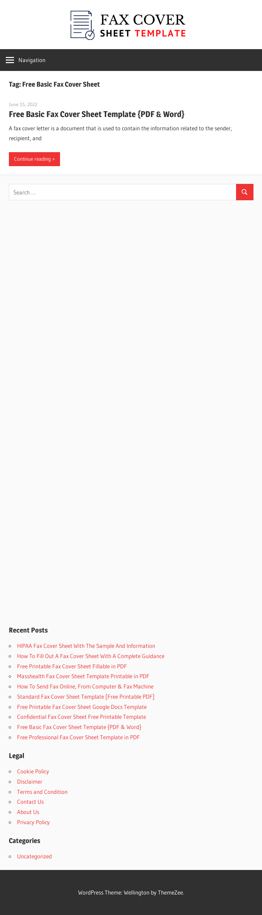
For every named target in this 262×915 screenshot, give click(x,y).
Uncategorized (34, 856)
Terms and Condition (42, 791)
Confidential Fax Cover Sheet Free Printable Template (81, 716)
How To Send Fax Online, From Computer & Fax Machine (85, 686)
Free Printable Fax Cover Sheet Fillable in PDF (72, 666)
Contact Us (30, 801)
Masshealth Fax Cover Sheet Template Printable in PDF (83, 676)
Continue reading (32, 159)
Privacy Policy (33, 822)
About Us (28, 811)
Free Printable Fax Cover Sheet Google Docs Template (82, 706)
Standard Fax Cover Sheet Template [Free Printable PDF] (86, 696)
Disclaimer (29, 781)
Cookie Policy (33, 771)
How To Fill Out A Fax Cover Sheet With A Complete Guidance (90, 655)
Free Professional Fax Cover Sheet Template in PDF (78, 737)
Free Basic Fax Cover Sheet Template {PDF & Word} (97, 114)
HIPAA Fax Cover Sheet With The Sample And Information (86, 645)
